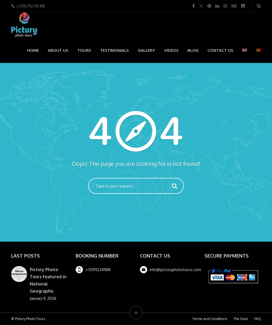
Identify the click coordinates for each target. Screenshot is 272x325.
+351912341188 (98, 269)
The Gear (240, 319)
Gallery (146, 50)
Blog (193, 50)
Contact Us (220, 50)
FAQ (257, 319)
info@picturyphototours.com (175, 269)
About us (58, 50)
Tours (84, 50)
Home (33, 50)
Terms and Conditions (209, 319)
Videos (171, 50)
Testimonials (114, 50)
